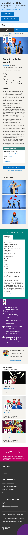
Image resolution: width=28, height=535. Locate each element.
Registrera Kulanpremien (11, 342)
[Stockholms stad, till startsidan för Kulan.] (14, 25)
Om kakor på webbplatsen (8, 489)
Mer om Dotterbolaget (15, 360)
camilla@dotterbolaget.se (13, 153)
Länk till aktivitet (7, 161)
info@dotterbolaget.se (15, 331)
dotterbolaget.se (13, 158)
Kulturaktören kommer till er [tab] (7, 237)
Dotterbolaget (6, 65)
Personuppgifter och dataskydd (9, 486)
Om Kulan (4, 473)
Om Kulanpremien (10, 323)
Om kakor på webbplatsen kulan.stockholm (11, 9)
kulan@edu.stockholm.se (15, 320)
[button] (21, 30)
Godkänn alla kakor (7, 13)
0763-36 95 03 (13, 333)
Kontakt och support (7, 469)
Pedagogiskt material (11, 452)
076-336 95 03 (11, 156)
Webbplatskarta (6, 492)
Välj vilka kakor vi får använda (10, 18)
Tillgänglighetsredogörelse (8, 483)
